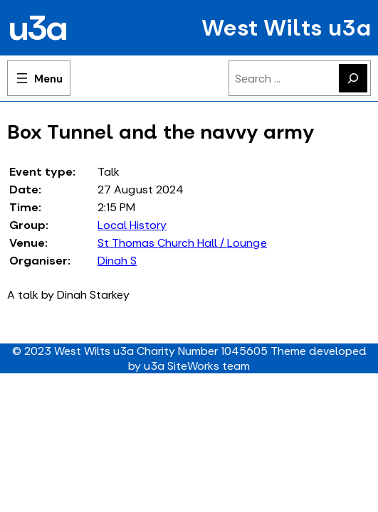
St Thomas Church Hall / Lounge (182, 242)
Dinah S (117, 260)
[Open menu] (38, 78)
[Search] (353, 78)
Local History (132, 225)
